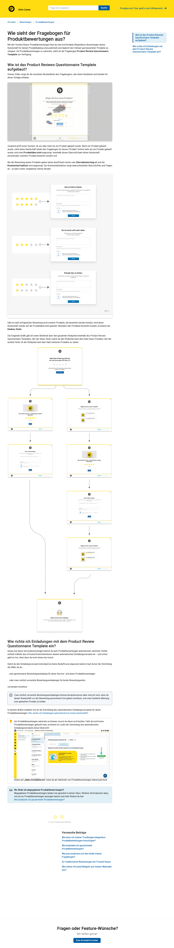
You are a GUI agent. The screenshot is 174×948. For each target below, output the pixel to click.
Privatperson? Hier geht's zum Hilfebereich (143, 8)
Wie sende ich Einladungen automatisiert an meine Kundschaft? (58, 713)
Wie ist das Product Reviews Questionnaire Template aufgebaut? (149, 38)
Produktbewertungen (45, 22)
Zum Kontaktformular (87, 940)
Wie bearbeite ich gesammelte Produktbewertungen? (39, 799)
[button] (56, 817)
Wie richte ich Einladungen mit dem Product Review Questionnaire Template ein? (147, 49)
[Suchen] (73, 7)
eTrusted (11, 22)
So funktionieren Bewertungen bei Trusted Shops (86, 861)
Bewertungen (25, 22)
